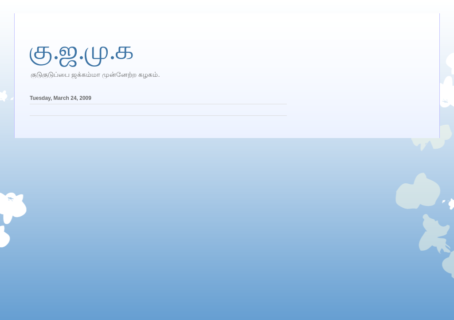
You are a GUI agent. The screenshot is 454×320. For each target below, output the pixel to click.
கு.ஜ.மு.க (82, 50)
